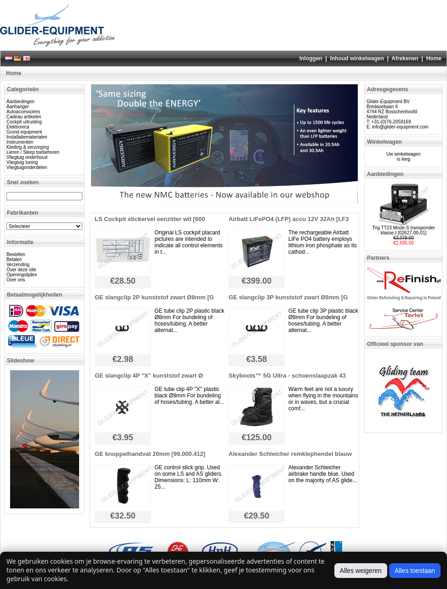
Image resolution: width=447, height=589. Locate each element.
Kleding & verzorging (27, 147)
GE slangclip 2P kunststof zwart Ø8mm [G (154, 297)
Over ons (15, 279)
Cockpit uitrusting (24, 121)
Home (433, 58)
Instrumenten (19, 142)
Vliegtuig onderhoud (26, 157)
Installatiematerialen (26, 137)
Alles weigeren (361, 570)
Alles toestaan (415, 570)
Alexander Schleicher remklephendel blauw (290, 453)
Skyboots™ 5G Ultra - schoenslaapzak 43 (287, 375)
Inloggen (310, 58)
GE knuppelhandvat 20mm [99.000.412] (150, 453)
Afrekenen (404, 58)
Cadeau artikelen (23, 116)
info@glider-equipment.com (400, 126)
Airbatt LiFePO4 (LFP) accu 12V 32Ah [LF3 (289, 219)
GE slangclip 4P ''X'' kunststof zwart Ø (149, 375)
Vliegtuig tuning (22, 162)
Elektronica (17, 126)
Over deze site (21, 269)
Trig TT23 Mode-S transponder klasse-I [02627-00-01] (403, 230)
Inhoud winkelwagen (357, 58)
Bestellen (15, 254)
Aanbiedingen (20, 101)
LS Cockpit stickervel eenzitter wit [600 (150, 219)
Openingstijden (21, 274)
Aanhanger (17, 106)
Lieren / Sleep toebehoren (32, 152)
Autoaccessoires (23, 111)
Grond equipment (24, 131)
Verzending (17, 264)
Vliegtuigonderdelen (26, 167)
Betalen (14, 259)
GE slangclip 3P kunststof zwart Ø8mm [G (288, 297)
